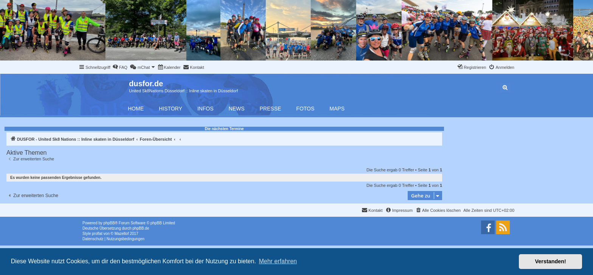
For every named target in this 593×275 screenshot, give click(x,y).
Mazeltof (122, 233)
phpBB (109, 223)
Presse (270, 109)
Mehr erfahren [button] (278, 261)
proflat (97, 233)
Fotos (305, 109)
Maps (337, 109)
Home (136, 109)
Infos (205, 109)
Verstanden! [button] (550, 261)
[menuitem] (119, 67)
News (237, 109)
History (170, 109)
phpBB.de (140, 228)
